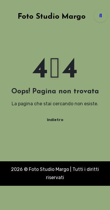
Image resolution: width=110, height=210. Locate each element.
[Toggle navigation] (6, 16)
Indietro (55, 120)
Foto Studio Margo (52, 17)
